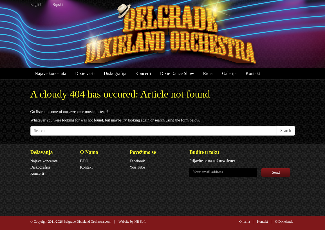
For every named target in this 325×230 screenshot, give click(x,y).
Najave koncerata (50, 73)
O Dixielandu (284, 222)
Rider (208, 73)
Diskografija (115, 73)
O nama (244, 222)
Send (276, 172)
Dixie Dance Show (177, 73)
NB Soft (140, 222)
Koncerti (143, 73)
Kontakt (253, 73)
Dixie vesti (85, 73)
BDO (84, 161)
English (36, 5)
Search (285, 131)
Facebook (137, 161)
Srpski (58, 5)
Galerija (229, 73)
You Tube (137, 167)
